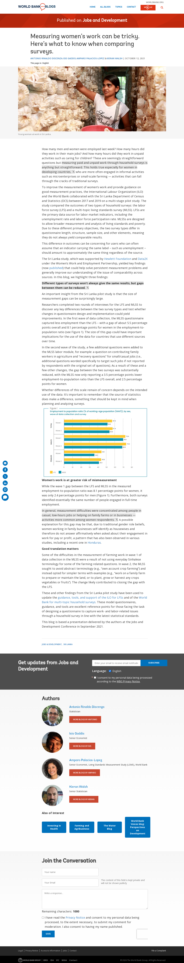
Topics (118, 7)
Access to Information (50, 950)
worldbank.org (155, 2)
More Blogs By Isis (82, 746)
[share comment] (5, 497)
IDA (52, 960)
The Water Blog (110, 827)
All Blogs (105, 7)
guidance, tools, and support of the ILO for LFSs (90, 597)
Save (48, 934)
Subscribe (154, 663)
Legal (20, 950)
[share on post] (5, 476)
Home (92, 7)
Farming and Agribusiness (81, 827)
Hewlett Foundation (117, 259)
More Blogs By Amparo (84, 772)
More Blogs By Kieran (83, 799)
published (56, 268)
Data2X (142, 259)
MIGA (64, 960)
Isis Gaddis (69, 58)
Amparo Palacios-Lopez (90, 58)
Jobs (65, 950)
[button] (162, 7)
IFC (57, 960)
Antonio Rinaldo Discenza (46, 58)
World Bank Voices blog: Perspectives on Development (137, 827)
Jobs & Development (52, 644)
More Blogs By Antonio (85, 719)
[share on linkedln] (5, 483)
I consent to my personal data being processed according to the (124, 679)
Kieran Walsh (114, 58)
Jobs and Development (105, 20)
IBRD (45, 960)
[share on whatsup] (5, 489)
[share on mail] (5, 463)
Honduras (94, 542)
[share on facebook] (5, 469)
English (45, 63)
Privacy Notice (75, 917)
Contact (131, 7)
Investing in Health (54, 827)
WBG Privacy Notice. (128, 681)
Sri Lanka (68, 644)
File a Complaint (159, 950)
